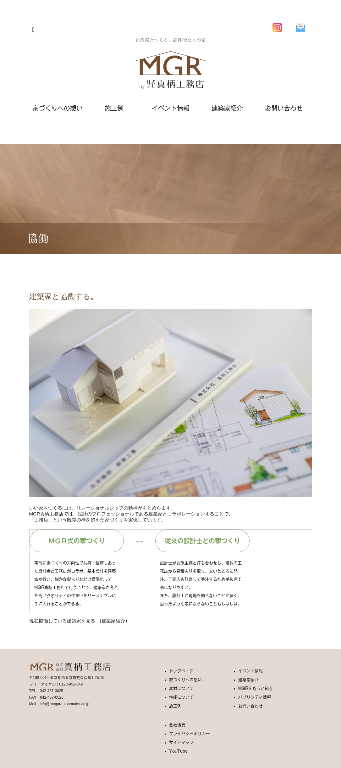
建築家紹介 (227, 108)
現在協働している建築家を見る (62, 620)
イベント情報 (171, 108)
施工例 (114, 108)
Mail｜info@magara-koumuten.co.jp (59, 704)
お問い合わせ (284, 108)
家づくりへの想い (57, 108)
